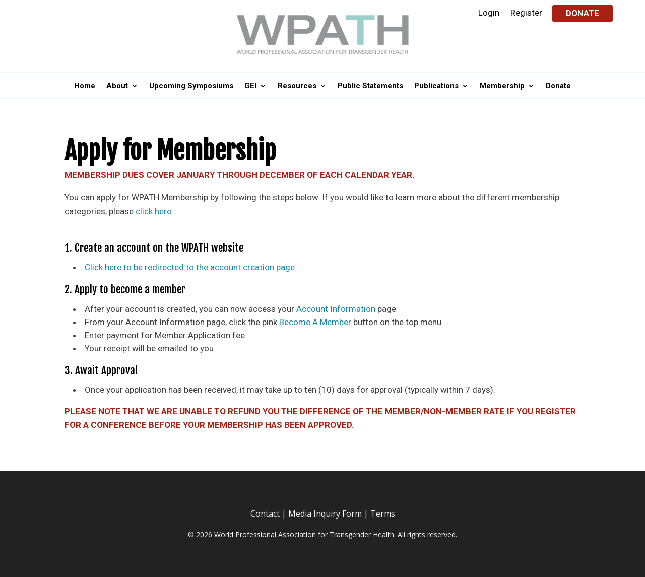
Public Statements (370, 86)
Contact (265, 513)
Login (488, 13)
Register (526, 13)
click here (153, 211)
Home (84, 86)
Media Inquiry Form (325, 513)
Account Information (335, 309)
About (117, 86)
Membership (502, 86)
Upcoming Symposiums (191, 86)
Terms (382, 513)
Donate (582, 13)
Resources (297, 86)
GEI (250, 86)
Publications (436, 86)
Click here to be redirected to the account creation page (190, 267)
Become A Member (315, 322)
